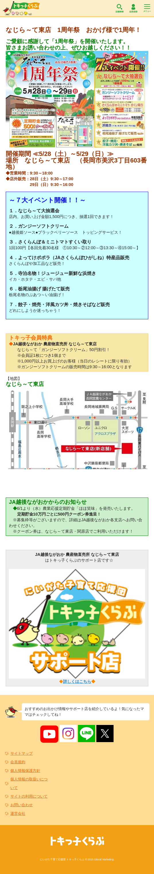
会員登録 (133, 8)
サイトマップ (21, 753)
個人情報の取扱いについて (29, 783)
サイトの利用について (29, 796)
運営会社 (17, 813)
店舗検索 (119, 8)
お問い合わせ (21, 805)
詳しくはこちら (77, 681)
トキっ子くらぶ (21, 8)
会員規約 (17, 762)
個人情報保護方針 (25, 770)
